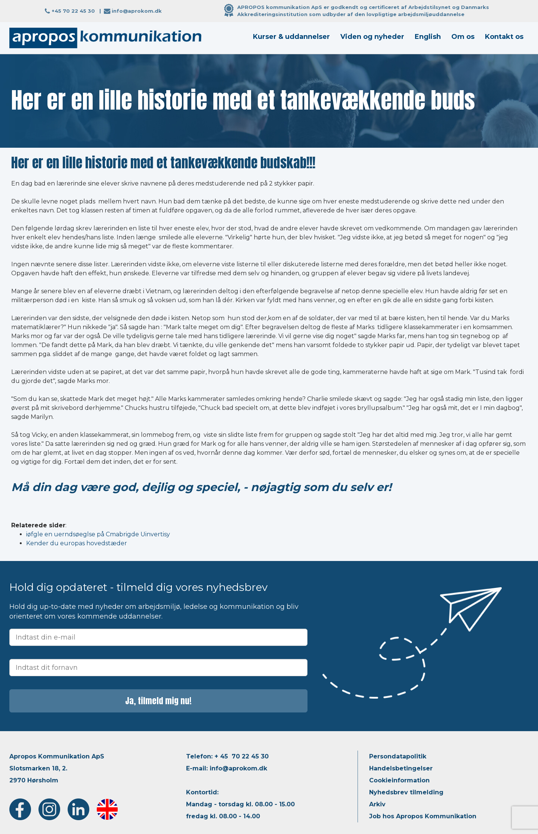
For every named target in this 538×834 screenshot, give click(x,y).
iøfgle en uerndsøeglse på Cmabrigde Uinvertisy (98, 534)
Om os (462, 37)
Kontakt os (504, 37)
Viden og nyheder (372, 37)
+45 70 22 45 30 (73, 11)
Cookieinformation (399, 780)
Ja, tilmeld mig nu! (158, 701)
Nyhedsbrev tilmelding (406, 792)
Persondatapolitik (397, 756)
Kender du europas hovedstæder (76, 543)
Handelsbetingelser (401, 768)
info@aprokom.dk (137, 11)
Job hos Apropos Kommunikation (422, 816)
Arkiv (377, 804)
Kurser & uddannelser (291, 37)
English (428, 37)
